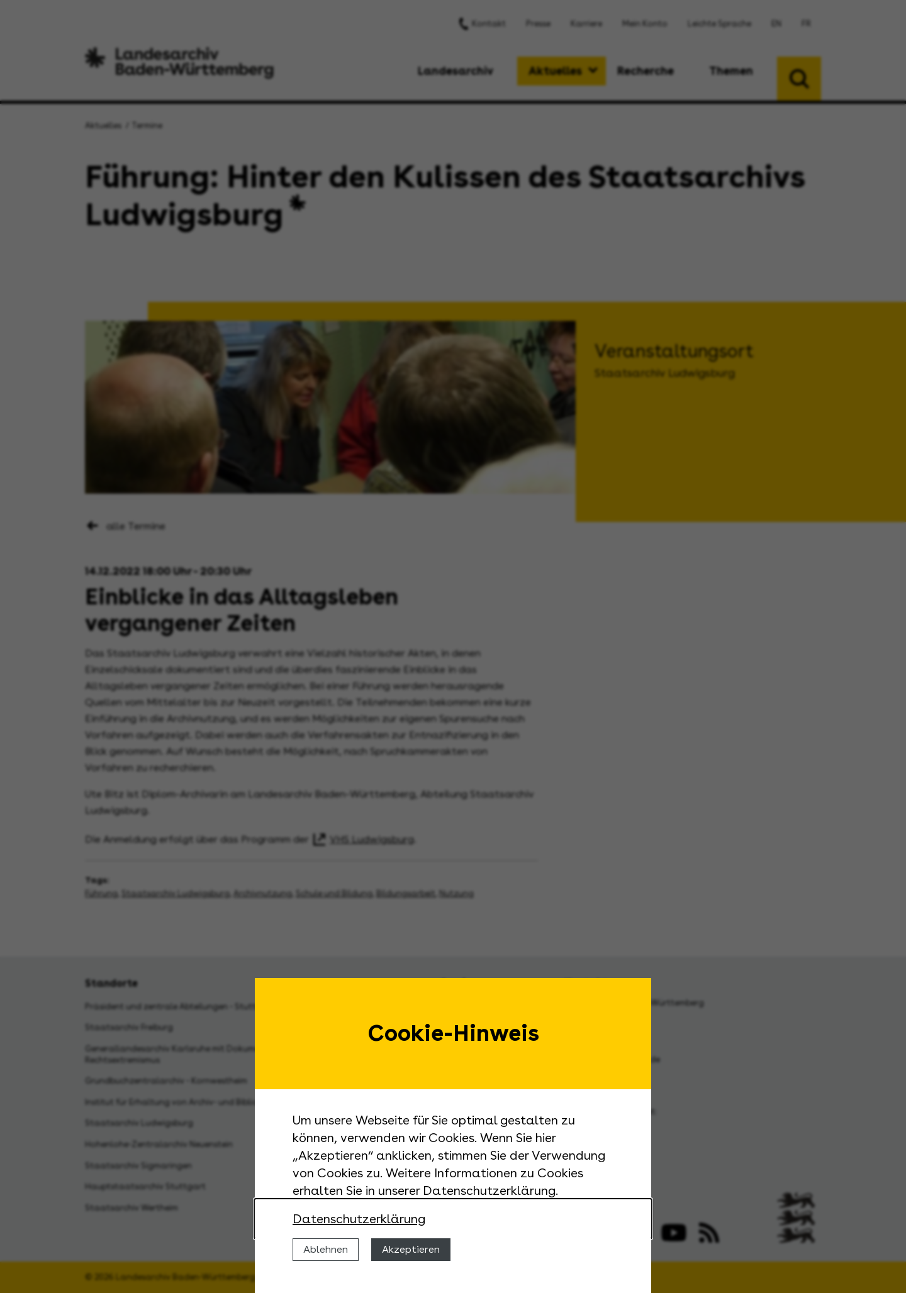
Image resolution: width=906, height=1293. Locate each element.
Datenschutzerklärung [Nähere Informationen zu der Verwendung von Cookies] (359, 1218)
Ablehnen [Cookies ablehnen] (325, 1249)
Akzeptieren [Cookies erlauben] (411, 1249)
